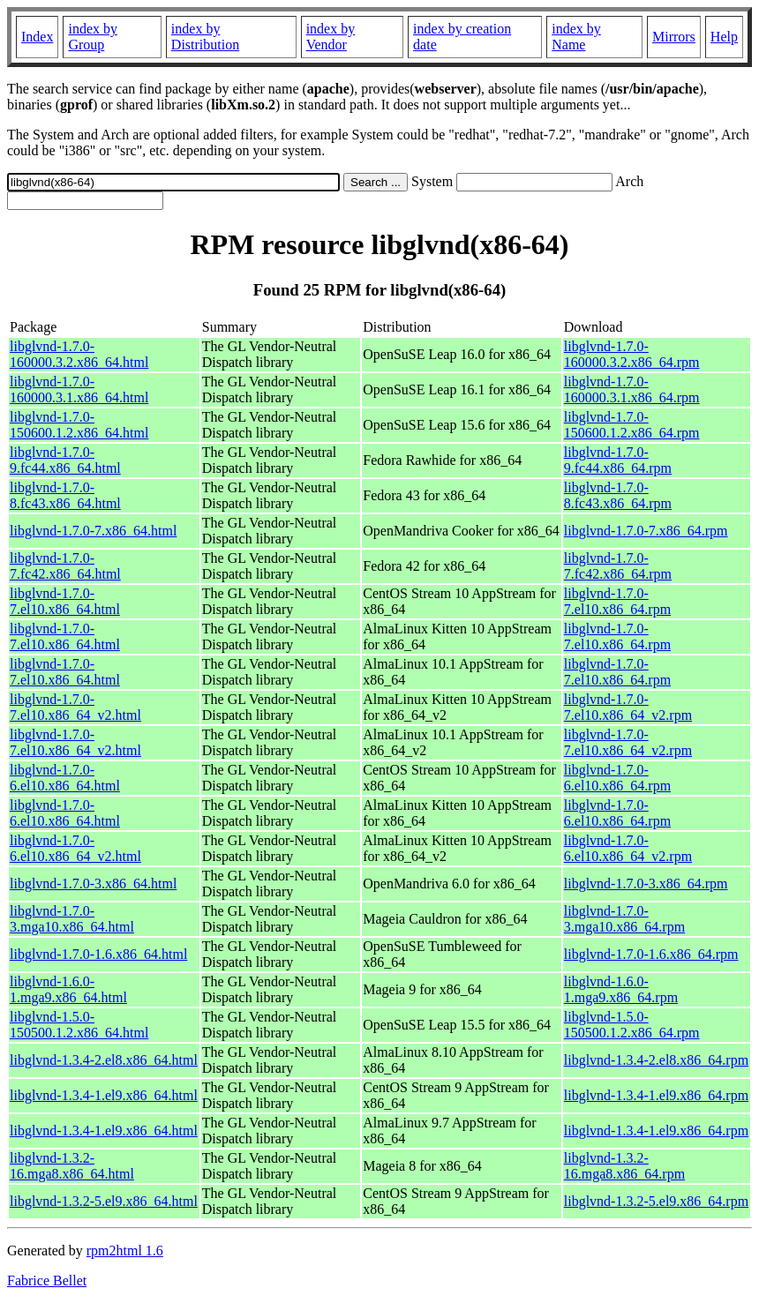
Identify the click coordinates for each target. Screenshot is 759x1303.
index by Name (576, 36)
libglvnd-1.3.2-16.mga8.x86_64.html (72, 1165)
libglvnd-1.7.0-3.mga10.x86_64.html (72, 918)
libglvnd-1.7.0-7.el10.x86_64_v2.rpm (628, 707)
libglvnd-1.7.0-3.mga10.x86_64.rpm (624, 918)
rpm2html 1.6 (124, 1250)
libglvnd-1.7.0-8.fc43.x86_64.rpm (618, 495)
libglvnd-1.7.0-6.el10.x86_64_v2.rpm (628, 848)
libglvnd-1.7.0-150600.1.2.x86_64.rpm (632, 424)
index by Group (92, 36)
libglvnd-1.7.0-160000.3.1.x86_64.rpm (632, 389)
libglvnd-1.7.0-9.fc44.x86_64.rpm (618, 460)
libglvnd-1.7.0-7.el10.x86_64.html (65, 601)
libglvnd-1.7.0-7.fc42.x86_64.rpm (618, 565)
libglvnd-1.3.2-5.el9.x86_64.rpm (656, 1201)
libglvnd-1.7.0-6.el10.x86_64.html (65, 777)
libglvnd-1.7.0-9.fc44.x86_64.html (65, 460)
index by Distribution (205, 36)
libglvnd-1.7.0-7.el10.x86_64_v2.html (75, 707)
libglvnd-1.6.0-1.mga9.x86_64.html (68, 989)
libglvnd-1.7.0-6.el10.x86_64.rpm (617, 777)
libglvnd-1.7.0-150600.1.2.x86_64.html (79, 424)
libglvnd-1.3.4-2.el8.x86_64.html (104, 1059)
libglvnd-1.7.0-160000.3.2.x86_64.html (79, 354)
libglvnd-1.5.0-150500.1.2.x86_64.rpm (632, 1024)
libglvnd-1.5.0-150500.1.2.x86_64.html (79, 1024)
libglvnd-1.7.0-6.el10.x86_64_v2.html (75, 848)
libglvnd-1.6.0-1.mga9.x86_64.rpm (621, 989)
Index (37, 36)
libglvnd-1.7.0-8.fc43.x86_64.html (65, 495)
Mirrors (673, 36)
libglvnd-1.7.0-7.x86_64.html (93, 530)
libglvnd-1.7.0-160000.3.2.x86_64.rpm (632, 354)
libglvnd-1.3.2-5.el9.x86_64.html (104, 1201)
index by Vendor (331, 36)
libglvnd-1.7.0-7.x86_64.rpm (646, 530)
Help (724, 36)
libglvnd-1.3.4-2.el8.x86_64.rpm (656, 1059)
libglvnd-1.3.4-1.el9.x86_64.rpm (656, 1095)
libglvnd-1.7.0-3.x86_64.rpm (646, 883)
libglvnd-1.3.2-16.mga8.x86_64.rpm (624, 1165)
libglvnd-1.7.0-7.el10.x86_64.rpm (617, 601)
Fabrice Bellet (46, 1280)
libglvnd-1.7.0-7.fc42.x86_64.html (65, 565)
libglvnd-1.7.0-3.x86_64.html (93, 883)
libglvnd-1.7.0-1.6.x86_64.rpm (651, 954)
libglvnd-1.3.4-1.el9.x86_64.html (104, 1095)
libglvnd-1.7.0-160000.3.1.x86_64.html (79, 389)
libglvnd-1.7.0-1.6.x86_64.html (98, 954)
